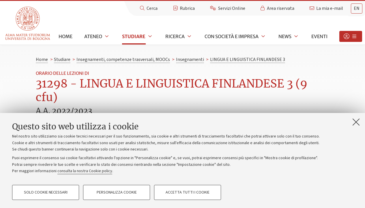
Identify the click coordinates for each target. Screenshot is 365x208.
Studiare (133, 36)
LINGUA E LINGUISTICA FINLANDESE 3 (247, 59)
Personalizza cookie (117, 192)
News (284, 36)
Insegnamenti (190, 59)
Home (65, 36)
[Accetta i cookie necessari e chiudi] (356, 122)
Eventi (319, 36)
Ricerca (175, 36)
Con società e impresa (232, 36)
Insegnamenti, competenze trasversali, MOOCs (123, 59)
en (357, 8)
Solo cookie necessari (46, 192)
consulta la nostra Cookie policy (84, 171)
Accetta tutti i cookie (187, 192)
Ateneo (93, 36)
